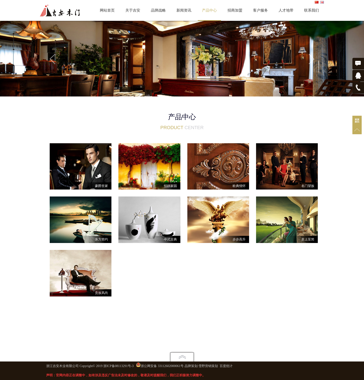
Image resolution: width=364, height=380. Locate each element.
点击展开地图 (182, 356)
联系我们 (311, 10)
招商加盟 (235, 10)
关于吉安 (132, 10)
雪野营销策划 (208, 366)
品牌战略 (158, 10)
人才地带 (286, 10)
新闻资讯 (183, 10)
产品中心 (209, 10)
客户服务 (260, 10)
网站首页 (107, 10)
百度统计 (226, 366)
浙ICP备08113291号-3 (118, 366)
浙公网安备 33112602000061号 (162, 366)
